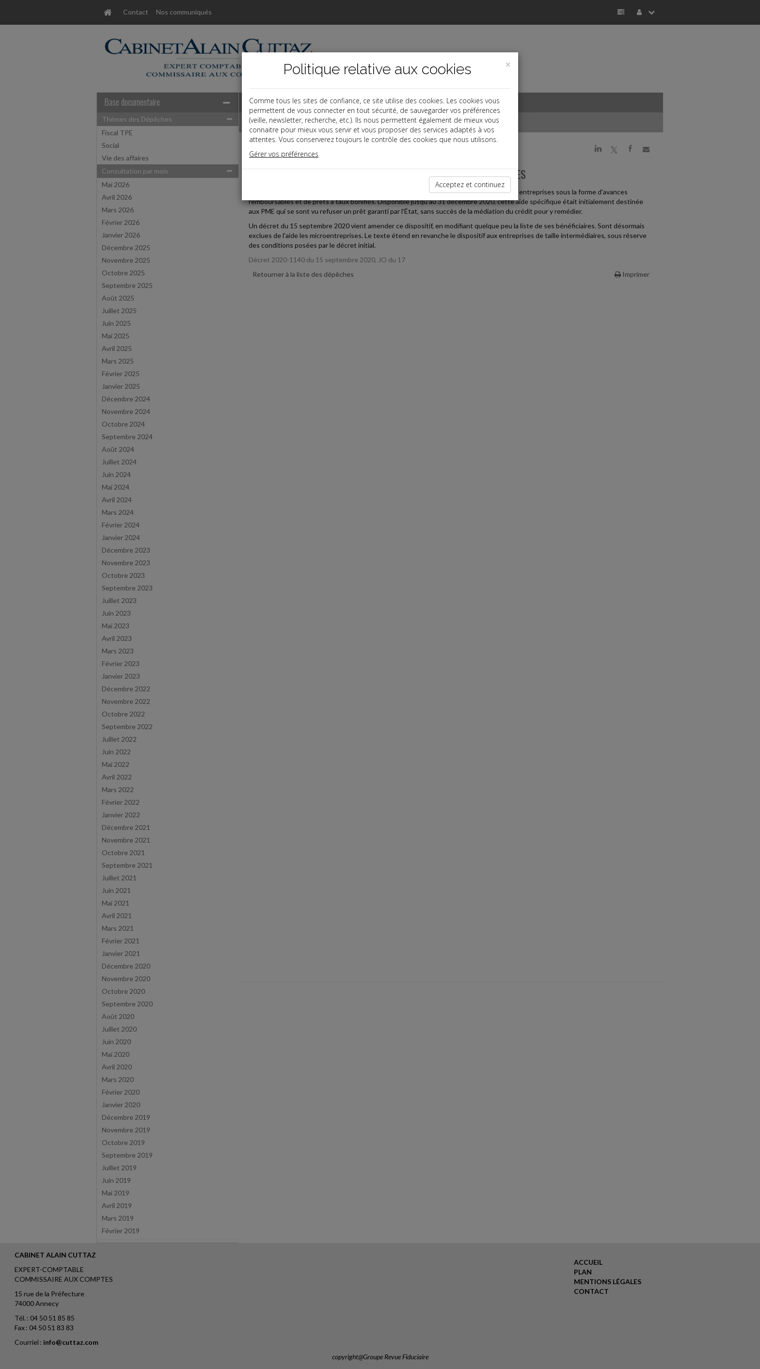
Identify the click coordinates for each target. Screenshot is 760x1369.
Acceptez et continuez (470, 184)
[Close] (508, 65)
